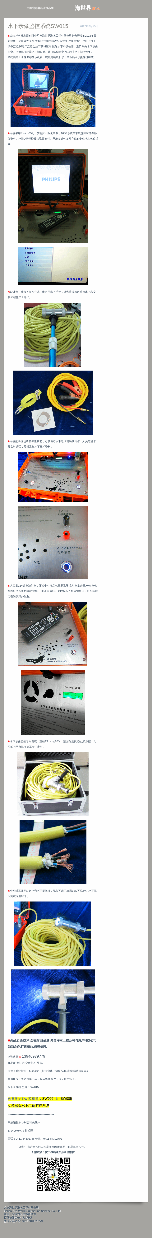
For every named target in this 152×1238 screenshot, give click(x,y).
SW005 (66, 1099)
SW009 (47, 1099)
